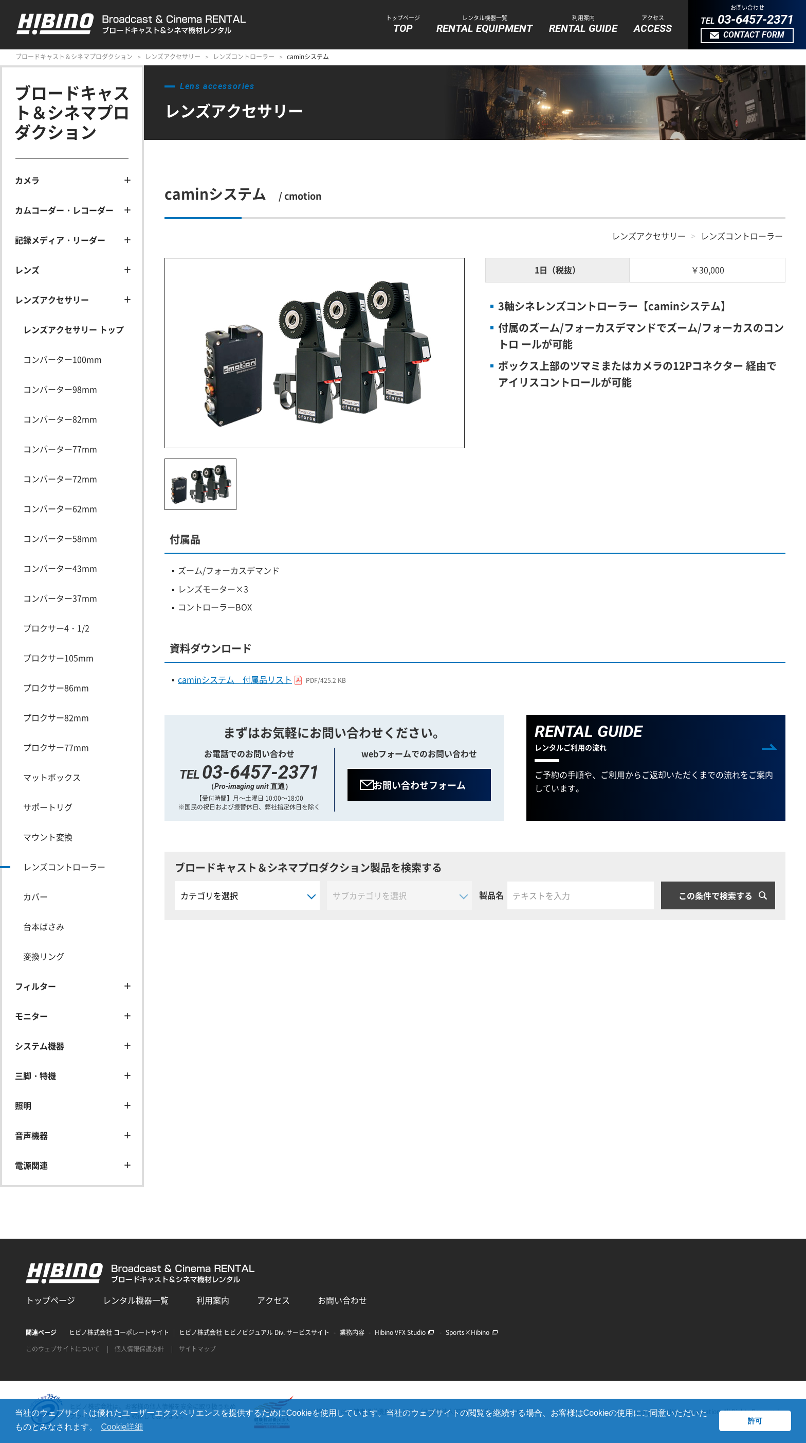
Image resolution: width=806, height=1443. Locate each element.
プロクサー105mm (58, 658)
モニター (31, 1016)
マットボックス (52, 777)
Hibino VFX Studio (404, 1332)
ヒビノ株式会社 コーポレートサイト (119, 1332)
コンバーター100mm (62, 359)
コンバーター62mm (60, 508)
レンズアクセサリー (172, 56)
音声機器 (31, 1135)
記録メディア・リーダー (60, 240)
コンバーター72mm (60, 478)
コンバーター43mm (60, 568)
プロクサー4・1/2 (56, 628)
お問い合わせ (342, 1300)
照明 (23, 1105)
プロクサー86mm (56, 687)
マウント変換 (47, 837)
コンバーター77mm (60, 449)
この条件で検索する (716, 895)
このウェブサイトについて (63, 1348)
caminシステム (308, 56)
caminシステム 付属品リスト (264, 679)
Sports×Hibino (472, 1332)
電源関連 (31, 1165)
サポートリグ (47, 807)
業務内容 (352, 1332)
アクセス (273, 1300)
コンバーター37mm (60, 598)
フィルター (35, 986)
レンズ (27, 269)
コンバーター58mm (60, 538)
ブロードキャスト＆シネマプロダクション (74, 56)
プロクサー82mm (56, 717)
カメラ (27, 180)
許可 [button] (755, 1421)
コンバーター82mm (60, 419)
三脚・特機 (35, 1075)
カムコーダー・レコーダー (64, 210)
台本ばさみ (43, 926)
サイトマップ (197, 1348)
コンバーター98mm (60, 389)
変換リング (43, 956)
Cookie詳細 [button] (122, 1426)
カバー (35, 896)
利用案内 (212, 1300)
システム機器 (39, 1046)
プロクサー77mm (56, 747)
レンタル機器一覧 (136, 1300)
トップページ (50, 1300)
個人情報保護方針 (139, 1348)
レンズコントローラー (243, 56)
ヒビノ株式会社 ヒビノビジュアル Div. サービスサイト (254, 1332)
